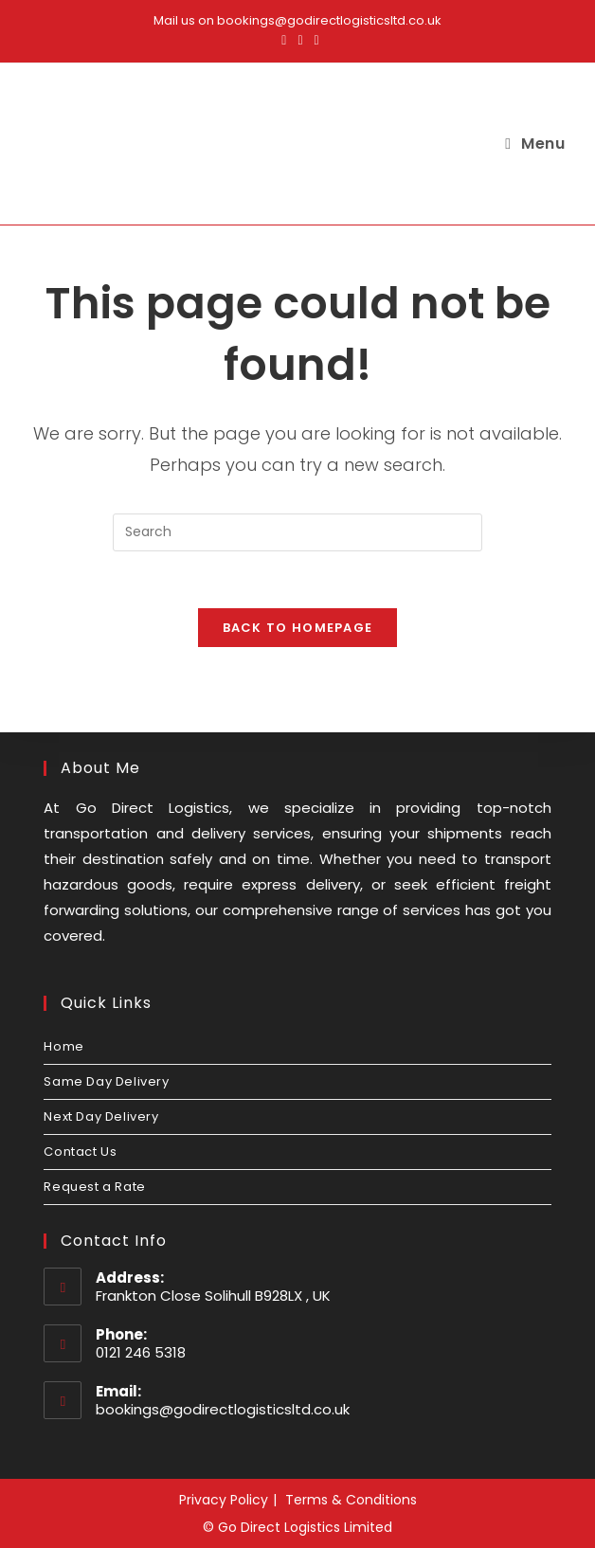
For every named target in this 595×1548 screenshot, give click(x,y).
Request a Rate (94, 1187)
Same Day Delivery (106, 1081)
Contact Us (80, 1152)
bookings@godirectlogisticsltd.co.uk (223, 1409)
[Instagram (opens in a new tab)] (300, 39)
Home (63, 1046)
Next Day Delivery (101, 1116)
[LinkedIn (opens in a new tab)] (314, 39)
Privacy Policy (223, 1499)
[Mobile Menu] (535, 144)
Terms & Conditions (351, 1499)
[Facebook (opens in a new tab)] (284, 39)
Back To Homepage (298, 628)
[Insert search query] (297, 532)
